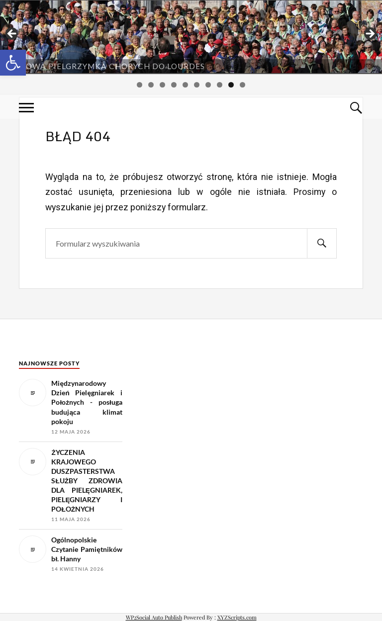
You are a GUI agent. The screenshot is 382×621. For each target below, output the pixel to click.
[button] (13, 63)
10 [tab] (242, 86)
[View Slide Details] (191, 36)
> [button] (369, 34)
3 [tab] (162, 85)
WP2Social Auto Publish (154, 617)
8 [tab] (219, 85)
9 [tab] (231, 85)
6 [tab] (196, 85)
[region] (191, 37)
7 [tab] (208, 85)
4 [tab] (174, 85)
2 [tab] (151, 85)
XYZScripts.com (237, 617)
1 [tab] (139, 85)
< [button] (12, 34)
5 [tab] (185, 85)
